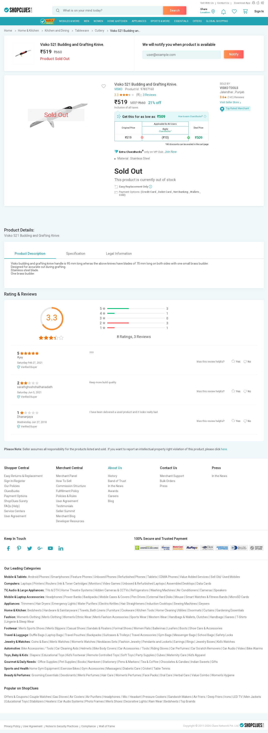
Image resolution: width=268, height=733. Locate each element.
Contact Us (223, 3)
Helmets (85, 648)
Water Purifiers (87, 603)
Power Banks (73, 597)
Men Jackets (252, 696)
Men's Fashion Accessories (110, 617)
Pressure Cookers (154, 696)
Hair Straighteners (133, 603)
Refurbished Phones (131, 577)
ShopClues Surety (16, 501)
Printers (39, 583)
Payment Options (15, 496)
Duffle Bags (37, 635)
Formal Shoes (122, 628)
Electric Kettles (109, 603)
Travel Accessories (143, 635)
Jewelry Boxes (205, 641)
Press (164, 486)
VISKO (118, 89)
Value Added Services (194, 577)
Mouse (179, 597)
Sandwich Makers (180, 696)
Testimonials (64, 506)
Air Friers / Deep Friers (208, 696)
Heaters (51, 701)
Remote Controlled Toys (103, 655)
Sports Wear (138, 617)
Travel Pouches (75, 635)
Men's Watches (60, 641)
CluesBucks (11, 491)
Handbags (216, 617)
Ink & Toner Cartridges (72, 583)
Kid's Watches (226, 641)
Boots (183, 628)
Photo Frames (94, 701)
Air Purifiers (94, 696)
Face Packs (150, 675)
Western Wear (157, 617)
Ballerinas (159, 628)
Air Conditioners (187, 590)
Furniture (113, 610)
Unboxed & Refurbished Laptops (143, 583)
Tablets (152, 577)
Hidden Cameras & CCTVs (112, 590)
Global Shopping (217, 21)
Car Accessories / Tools (133, 648)
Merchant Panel (66, 476)
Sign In (259, 11)
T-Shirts (241, 617)
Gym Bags (165, 635)
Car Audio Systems (70, 701)
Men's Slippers (55, 628)
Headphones (54, 597)
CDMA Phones (168, 577)
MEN (86, 21)
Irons (227, 696)
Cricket (147, 668)
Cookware (128, 610)
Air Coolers (77, 696)
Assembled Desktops (181, 583)
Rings (190, 641)
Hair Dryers (43, 603)
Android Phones (38, 577)
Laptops (26, 583)
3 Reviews (149, 94)
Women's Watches (83, 641)
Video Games (111, 583)
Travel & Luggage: (16, 635)
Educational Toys (53, 655)
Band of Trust (117, 481)
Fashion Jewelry (130, 641)
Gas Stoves (60, 696)
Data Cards (204, 583)
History (112, 476)
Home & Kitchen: (15, 610)
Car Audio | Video (234, 648)
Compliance (88, 726)
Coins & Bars (39, 641)
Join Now (171, 151)
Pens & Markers (128, 662)
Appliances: (12, 603)
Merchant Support (172, 476)
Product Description (30, 254)
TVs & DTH (52, 590)
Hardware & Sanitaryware (60, 610)
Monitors (95, 583)
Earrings (179, 641)
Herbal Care (182, 675)
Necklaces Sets (107, 641)
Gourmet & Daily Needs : (20, 662)
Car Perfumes (179, 648)
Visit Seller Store (229, 102)
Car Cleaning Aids (67, 648)
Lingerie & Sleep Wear (19, 621)
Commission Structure (71, 486)
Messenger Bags (185, 635)
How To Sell (63, 481)
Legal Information (119, 254)
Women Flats (142, 628)
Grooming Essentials (45, 675)
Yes (238, 361)
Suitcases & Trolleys (116, 635)
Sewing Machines (185, 603)
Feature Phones (81, 577)
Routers (51, 583)
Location (205, 12)
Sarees (229, 617)
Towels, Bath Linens (92, 610)
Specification (75, 254)
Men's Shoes (114, 701)
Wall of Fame (107, 726)
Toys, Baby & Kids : (17, 655)
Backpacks (91, 597)
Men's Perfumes (88, 675)
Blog (111, 501)
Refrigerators (139, 590)
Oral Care (166, 675)
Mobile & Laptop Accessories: (24, 597)
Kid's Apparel (196, 655)
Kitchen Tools (145, 610)
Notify (233, 54)
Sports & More (160, 21)
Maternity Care (177, 655)
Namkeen (94, 662)
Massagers (113, 668)
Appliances (139, 21)
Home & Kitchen (117, 21)
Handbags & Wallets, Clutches (188, 617)
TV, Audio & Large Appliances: (24, 590)
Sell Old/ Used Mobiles (225, 577)
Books (82, 662)
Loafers (173, 628)
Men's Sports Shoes (32, 628)
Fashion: (10, 617)
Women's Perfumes (128, 675)
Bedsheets (34, 610)
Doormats (194, 610)
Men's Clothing (51, 617)
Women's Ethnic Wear (77, 617)
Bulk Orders (167, 481)
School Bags (206, 635)
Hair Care (107, 675)
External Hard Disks (160, 597)
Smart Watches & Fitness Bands (207, 597)
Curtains (208, 610)
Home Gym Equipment (44, 668)
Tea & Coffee (149, 662)
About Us (115, 468)
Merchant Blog (65, 516)
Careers (113, 496)
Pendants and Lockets (157, 641)
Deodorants (68, 675)
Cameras (206, 590)
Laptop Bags (54, 635)
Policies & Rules (66, 496)
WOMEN (98, 21)
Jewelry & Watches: (17, 641)
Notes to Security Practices (62, 726)
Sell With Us (207, 3)
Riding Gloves (160, 648)
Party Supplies (145, 655)
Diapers (35, 655)
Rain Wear (155, 701)
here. (224, 449)
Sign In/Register (14, 481)
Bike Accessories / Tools (37, 648)
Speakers (220, 590)
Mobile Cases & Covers (115, 597)
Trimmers (27, 603)
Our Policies (12, 486)
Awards (113, 491)
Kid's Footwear (75, 655)
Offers (197, 21)
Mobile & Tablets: (15, 577)
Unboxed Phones (105, 577)
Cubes (161, 655)
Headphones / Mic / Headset (122, 696)
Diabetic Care (131, 668)
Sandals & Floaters (99, 628)
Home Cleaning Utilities (171, 610)
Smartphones (60, 577)
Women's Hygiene (222, 675)
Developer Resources (70, 521)
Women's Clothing (28, 617)
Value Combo (200, 675)
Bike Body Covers (104, 648)
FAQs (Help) (12, 506)
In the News (115, 486)
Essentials (181, 21)
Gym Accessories (93, 668)
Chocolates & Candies (174, 662)
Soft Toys (127, 655)
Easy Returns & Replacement (23, 476)
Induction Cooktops (159, 603)
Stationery (109, 662)
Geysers (204, 603)
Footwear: (11, 628)
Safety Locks (224, 635)
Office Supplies (48, 662)
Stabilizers (37, 701)
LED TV (237, 696)
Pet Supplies (67, 662)
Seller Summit (65, 511)
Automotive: (12, 648)
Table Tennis (161, 668)
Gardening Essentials (230, 610)
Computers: (12, 583)
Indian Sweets (200, 662)
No (249, 361)
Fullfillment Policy (67, 491)
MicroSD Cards (239, 597)
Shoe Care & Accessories (205, 628)
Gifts (214, 662)
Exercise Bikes (70, 668)
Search (175, 10)
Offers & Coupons (16, 696)
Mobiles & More (69, 21)
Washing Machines (162, 590)
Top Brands (187, 701)
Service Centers (14, 511)
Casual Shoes (76, 628)
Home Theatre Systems (77, 590)
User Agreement (15, 516)
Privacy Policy (12, 726)
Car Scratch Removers (206, 648)
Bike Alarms (255, 648)
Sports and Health (16, 668)
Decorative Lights (135, 701)
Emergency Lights (64, 603)
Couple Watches (40, 696)
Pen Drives (138, 597)
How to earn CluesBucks (192, 116)
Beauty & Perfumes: (17, 675)
